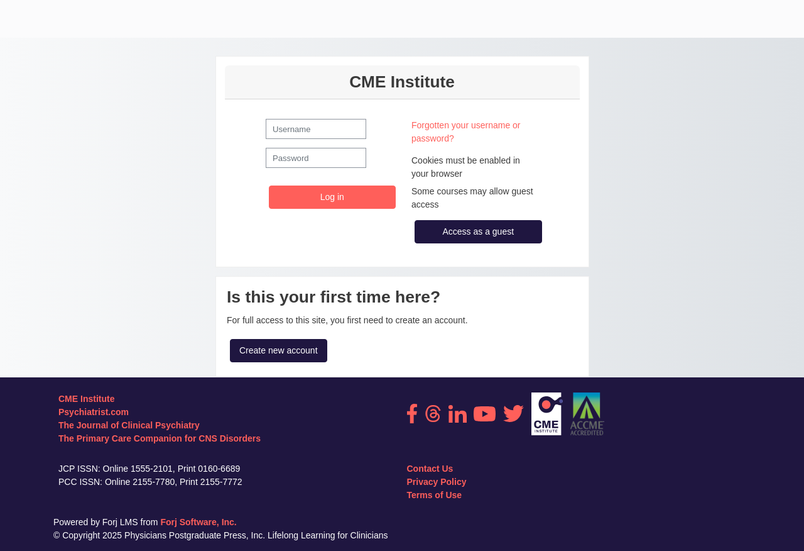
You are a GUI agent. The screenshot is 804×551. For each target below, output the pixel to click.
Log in (332, 197)
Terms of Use (434, 495)
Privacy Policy (437, 482)
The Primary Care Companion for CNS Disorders (159, 438)
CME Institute (86, 399)
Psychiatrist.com (93, 412)
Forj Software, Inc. (198, 522)
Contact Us (430, 469)
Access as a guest (478, 231)
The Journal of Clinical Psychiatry (129, 425)
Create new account (278, 350)
